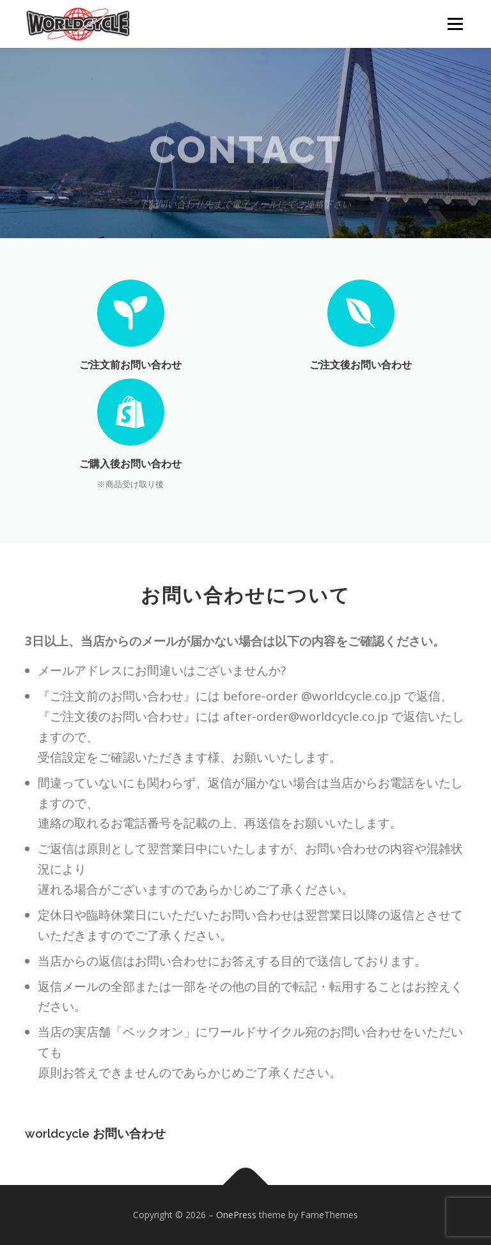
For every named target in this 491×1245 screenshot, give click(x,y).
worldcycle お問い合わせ (95, 1139)
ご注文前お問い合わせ (130, 365)
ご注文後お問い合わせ (360, 365)
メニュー (455, 23)
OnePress (236, 1215)
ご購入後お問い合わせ (130, 464)
